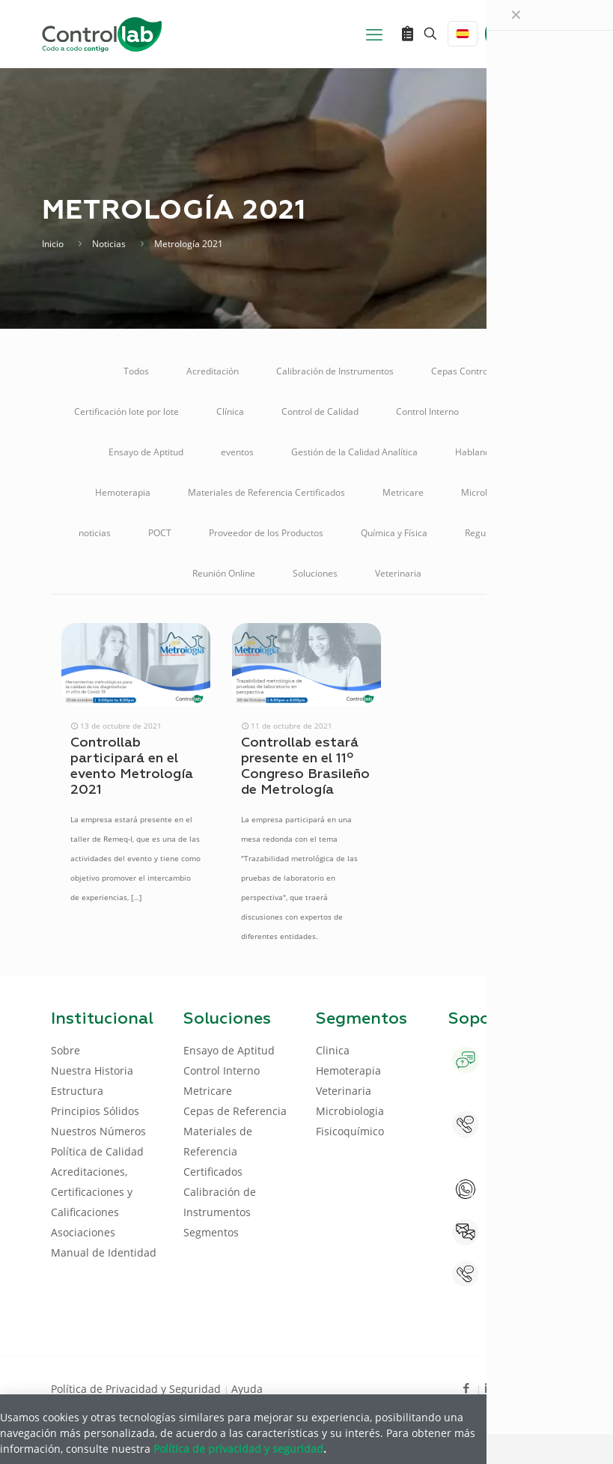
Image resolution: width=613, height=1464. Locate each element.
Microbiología (489, 492)
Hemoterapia (122, 492)
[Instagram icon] (538, 1387)
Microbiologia (350, 1111)
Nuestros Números (98, 1131)
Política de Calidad (97, 1151)
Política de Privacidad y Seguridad (137, 1389)
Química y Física (394, 532)
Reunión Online (223, 573)
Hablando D (479, 452)
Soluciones (315, 573)
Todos (136, 371)
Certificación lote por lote (126, 411)
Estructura (77, 1091)
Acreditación (212, 371)
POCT (159, 532)
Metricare (403, 492)
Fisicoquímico (350, 1131)
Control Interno (427, 411)
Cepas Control (460, 371)
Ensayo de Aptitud (146, 452)
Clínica (230, 411)
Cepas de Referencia (235, 1111)
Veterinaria (398, 573)
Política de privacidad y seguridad (238, 1449)
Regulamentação (500, 532)
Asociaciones (83, 1232)
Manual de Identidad (103, 1252)
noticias (95, 532)
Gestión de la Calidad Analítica (354, 452)
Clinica (333, 1050)
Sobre (65, 1050)
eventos (237, 452)
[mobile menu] (374, 33)
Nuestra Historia (92, 1070)
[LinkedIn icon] (490, 1387)
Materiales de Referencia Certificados (266, 492)
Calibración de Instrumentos (335, 371)
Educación (517, 411)
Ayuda (247, 1389)
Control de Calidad (320, 411)
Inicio (53, 243)
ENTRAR (528, 33)
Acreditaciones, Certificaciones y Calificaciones (91, 1191)
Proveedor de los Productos (266, 532)
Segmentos (211, 1232)
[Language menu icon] (463, 33)
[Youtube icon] (514, 1387)
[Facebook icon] (466, 1387)
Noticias (109, 243)
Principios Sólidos (95, 1111)
